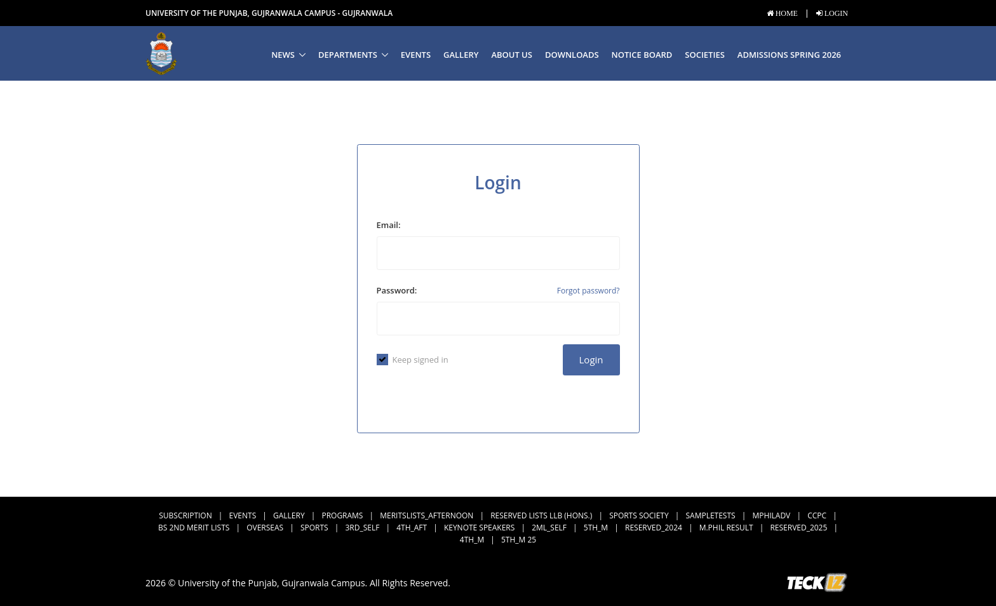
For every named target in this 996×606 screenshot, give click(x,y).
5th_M (596, 527)
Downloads (572, 54)
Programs (342, 515)
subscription (185, 515)
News (283, 54)
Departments (347, 54)
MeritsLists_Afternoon (426, 515)
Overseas (264, 527)
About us (511, 54)
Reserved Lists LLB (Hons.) (541, 515)
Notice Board (642, 54)
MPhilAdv (771, 515)
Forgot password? (588, 290)
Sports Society (639, 515)
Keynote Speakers (479, 527)
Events (416, 54)
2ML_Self (549, 527)
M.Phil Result (726, 527)
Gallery (460, 54)
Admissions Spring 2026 (789, 54)
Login (591, 359)
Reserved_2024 (653, 527)
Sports (314, 527)
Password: (397, 290)
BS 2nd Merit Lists (193, 527)
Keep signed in (412, 359)
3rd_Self (362, 527)
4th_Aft (411, 527)
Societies (704, 54)
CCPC (816, 515)
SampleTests (711, 515)
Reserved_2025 (798, 527)
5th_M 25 (518, 539)
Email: (389, 225)
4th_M (472, 539)
